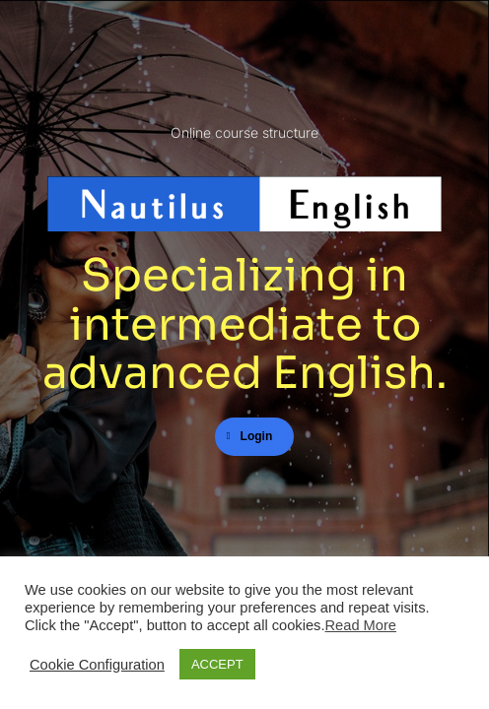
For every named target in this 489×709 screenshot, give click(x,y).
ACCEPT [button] (217, 664)
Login (250, 436)
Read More (361, 625)
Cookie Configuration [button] (97, 665)
